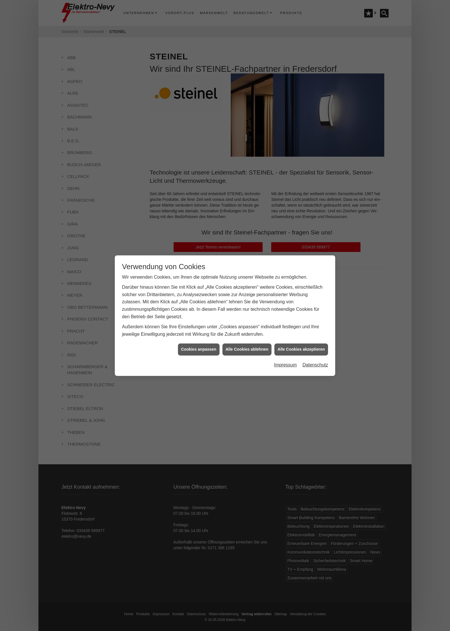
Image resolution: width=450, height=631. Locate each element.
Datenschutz (315, 356)
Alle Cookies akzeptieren (301, 341)
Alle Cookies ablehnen (247, 341)
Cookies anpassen (198, 341)
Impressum (285, 356)
